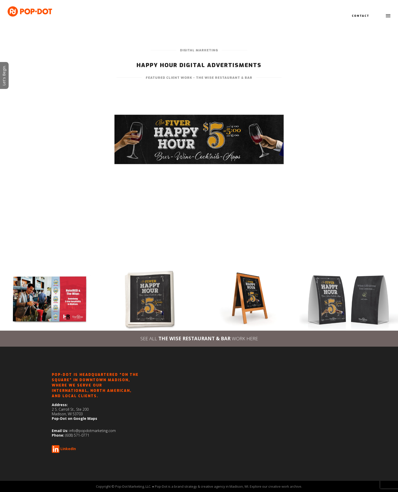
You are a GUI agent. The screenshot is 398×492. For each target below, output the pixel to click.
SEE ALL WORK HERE (199, 338)
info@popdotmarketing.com (92, 430)
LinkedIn (68, 448)
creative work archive (284, 486)
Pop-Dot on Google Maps (74, 418)
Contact (360, 16)
